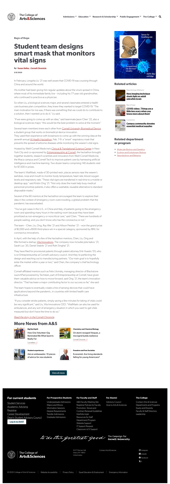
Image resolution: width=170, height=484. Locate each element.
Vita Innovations (45, 242)
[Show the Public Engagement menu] (140, 16)
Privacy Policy (68, 473)
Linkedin (144, 454)
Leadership (140, 413)
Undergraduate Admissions (59, 401)
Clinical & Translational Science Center (71, 148)
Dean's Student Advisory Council (24, 417)
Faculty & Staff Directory (146, 410)
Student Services (16, 403)
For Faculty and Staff (87, 397)
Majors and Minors (55, 404)
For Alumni (111, 397)
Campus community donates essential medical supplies (141, 124)
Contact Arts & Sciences (146, 401)
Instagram (144, 451)
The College (149, 16)
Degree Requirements (56, 410)
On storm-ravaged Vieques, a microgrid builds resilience (86, 334)
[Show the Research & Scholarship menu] (117, 16)
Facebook (144, 458)
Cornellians (31, 342)
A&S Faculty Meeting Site (88, 401)
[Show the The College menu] (156, 16)
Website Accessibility (49, 473)
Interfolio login (83, 413)
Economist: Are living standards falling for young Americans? (87, 355)
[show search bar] (160, 16)
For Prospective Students (59, 397)
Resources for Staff (85, 416)
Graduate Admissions (56, 416)
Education (83, 16)
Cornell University (11, 17)
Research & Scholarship (104, 16)
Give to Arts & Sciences (116, 404)
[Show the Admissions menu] (76, 16)
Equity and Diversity (144, 407)
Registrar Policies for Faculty (89, 404)
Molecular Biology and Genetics (131, 149)
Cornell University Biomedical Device (81, 128)
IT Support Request (85, 426)
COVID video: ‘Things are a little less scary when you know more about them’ (140, 111)
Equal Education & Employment (91, 473)
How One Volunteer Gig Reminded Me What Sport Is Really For (40, 335)
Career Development (18, 413)
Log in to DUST (17, 421)
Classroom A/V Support (87, 429)
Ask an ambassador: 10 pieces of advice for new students (41, 355)
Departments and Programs (148, 404)
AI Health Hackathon (41, 139)
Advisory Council (113, 401)
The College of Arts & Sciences (32, 17)
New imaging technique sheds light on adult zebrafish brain (138, 96)
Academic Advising (17, 406)
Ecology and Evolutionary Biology (131, 152)
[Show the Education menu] (90, 16)
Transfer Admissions (55, 413)
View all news (58, 372)
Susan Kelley (24, 68)
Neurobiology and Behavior (129, 155)
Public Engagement (129, 16)
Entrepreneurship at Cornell (61, 152)
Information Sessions (56, 407)
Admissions (68, 16)
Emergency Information (118, 473)
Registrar (12, 410)
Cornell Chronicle (38, 68)
